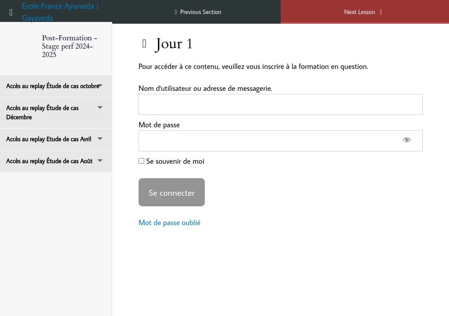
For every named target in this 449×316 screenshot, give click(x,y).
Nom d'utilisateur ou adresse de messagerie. (205, 88)
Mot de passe (159, 124)
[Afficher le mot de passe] (407, 140)
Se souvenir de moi (171, 161)
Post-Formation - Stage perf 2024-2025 (69, 46)
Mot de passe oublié (169, 222)
